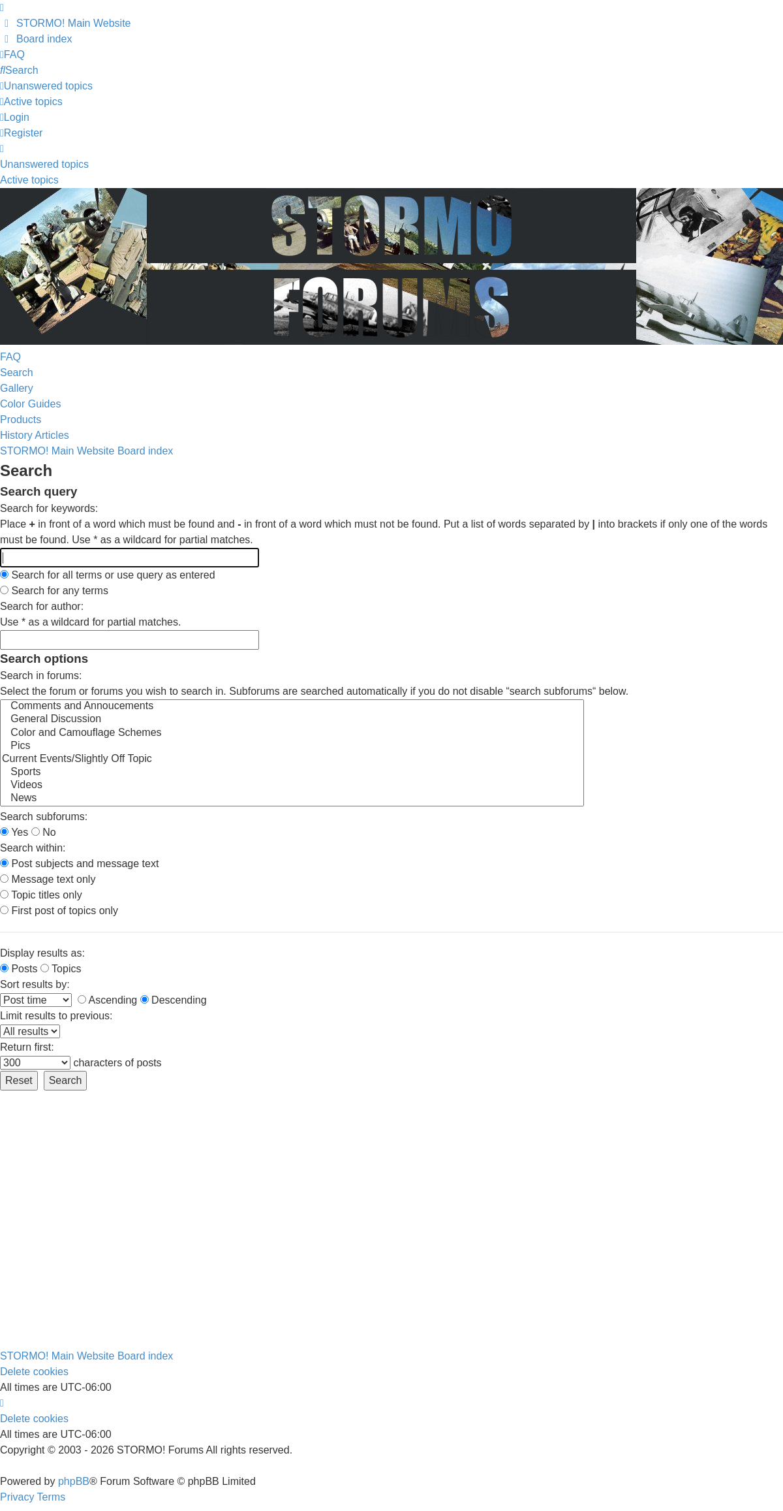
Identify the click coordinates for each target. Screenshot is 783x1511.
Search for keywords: (49, 508)
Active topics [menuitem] (29, 179)
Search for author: (42, 606)
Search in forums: (41, 675)
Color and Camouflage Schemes (292, 733)
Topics (61, 968)
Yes (14, 832)
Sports (292, 772)
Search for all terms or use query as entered (107, 575)
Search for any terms (54, 590)
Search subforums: (43, 816)
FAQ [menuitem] (10, 356)
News (292, 798)
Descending (173, 1000)
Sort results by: (35, 984)
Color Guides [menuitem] (30, 403)
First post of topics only (59, 910)
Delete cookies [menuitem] (34, 1371)
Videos (292, 785)
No (43, 832)
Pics (292, 746)
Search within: (33, 847)
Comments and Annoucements (292, 706)
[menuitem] (65, 23)
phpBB (73, 1481)
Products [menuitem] (20, 419)
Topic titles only (41, 894)
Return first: (27, 1047)
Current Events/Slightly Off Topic (292, 759)
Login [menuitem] (14, 117)
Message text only (47, 879)
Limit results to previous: (56, 1015)
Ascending (107, 1000)
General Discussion (292, 719)
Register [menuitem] (21, 132)
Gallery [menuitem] (16, 388)
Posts (18, 968)
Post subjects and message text (79, 863)
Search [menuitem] (16, 372)
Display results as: (42, 953)
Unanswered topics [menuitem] (44, 164)
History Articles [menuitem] (34, 435)
